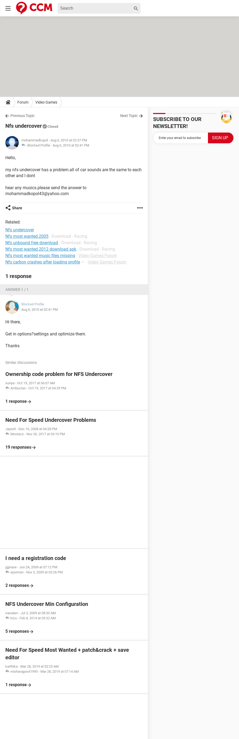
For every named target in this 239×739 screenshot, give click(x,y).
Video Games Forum (97, 255)
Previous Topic (22, 116)
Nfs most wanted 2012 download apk (40, 249)
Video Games (46, 102)
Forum (22, 102)
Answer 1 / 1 (17, 289)
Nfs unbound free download (31, 242)
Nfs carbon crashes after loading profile (42, 262)
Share (17, 208)
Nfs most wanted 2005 (26, 236)
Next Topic (129, 116)
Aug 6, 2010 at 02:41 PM (71, 145)
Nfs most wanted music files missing (40, 255)
